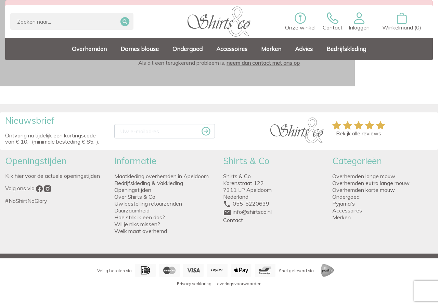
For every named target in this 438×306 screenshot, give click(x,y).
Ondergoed (346, 196)
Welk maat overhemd (140, 231)
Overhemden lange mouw (363, 176)
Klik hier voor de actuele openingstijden (52, 175)
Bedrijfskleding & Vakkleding (148, 183)
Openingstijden (132, 189)
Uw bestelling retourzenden (148, 203)
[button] (359, 21)
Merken (341, 217)
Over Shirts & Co (134, 196)
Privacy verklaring (194, 283)
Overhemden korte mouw (363, 189)
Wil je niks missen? (137, 224)
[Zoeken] (71, 21)
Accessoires (347, 210)
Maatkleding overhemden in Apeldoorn (161, 176)
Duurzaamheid (132, 210)
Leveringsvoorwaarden (238, 283)
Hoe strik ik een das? (139, 217)
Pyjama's (343, 203)
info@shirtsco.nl (252, 211)
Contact (233, 220)
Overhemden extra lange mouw (371, 183)
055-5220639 (251, 203)
